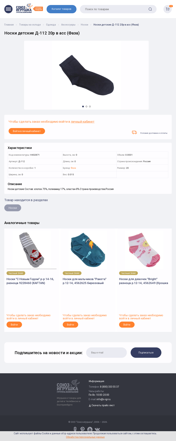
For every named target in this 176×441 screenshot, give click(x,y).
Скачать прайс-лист (102, 405)
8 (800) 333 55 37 (109, 386)
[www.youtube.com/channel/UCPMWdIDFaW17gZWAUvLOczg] (89, 429)
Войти (14, 324)
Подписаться (146, 352)
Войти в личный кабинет (27, 131)
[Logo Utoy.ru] (29, 8)
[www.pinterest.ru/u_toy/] (75, 429)
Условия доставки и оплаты (149, 132)
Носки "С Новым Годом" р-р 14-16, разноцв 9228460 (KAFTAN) (30, 281)
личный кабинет (83, 122)
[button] (83, 106)
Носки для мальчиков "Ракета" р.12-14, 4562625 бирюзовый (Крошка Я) (84, 281)
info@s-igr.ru (104, 399)
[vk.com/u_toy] (97, 429)
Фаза (73, 168)
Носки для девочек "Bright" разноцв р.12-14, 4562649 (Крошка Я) (143, 281)
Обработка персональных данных (85, 436)
